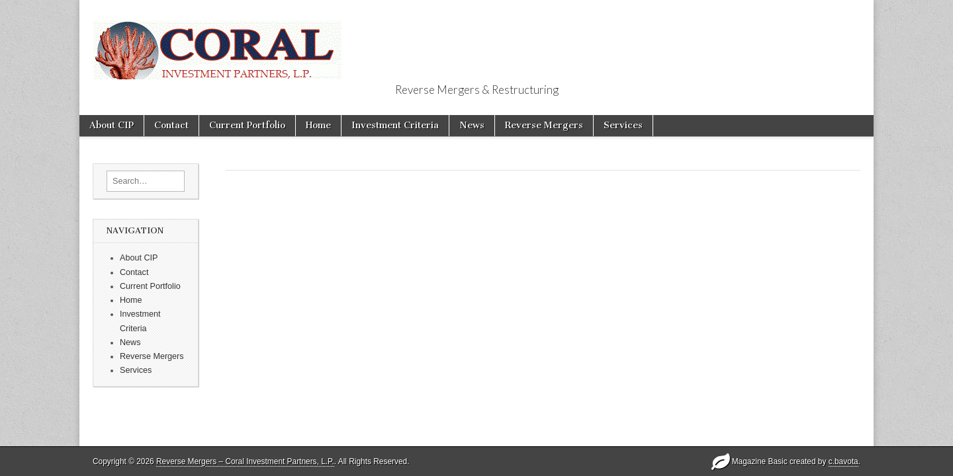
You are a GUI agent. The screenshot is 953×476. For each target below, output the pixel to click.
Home (318, 125)
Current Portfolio (247, 125)
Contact (171, 125)
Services (623, 125)
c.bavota (843, 461)
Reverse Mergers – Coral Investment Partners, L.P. (245, 461)
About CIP (111, 125)
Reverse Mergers (544, 125)
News (471, 125)
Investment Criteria (395, 125)
